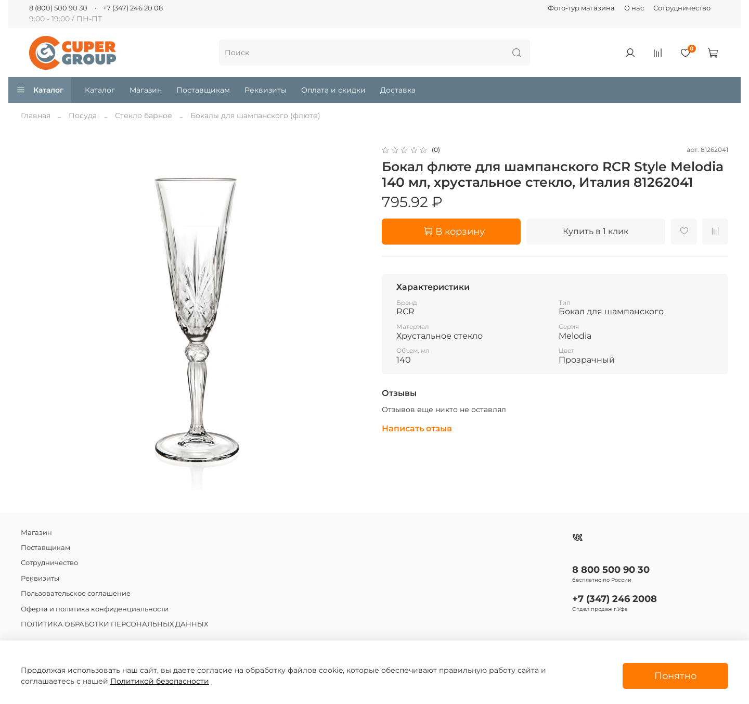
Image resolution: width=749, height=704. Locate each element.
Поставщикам (203, 90)
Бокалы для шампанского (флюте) (255, 115)
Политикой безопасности (159, 681)
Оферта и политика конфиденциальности (95, 609)
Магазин (146, 90)
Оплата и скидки (333, 90)
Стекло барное (143, 115)
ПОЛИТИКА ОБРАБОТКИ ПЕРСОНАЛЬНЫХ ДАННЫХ (114, 624)
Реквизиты (265, 90)
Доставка (398, 90)
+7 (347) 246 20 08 (133, 8)
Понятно (675, 675)
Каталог (39, 90)
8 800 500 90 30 (611, 569)
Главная (35, 115)
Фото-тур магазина (581, 8)
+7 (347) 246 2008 (614, 599)
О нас (634, 8)
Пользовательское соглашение (76, 593)
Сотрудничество (682, 8)
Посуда (83, 115)
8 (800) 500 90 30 (58, 8)
